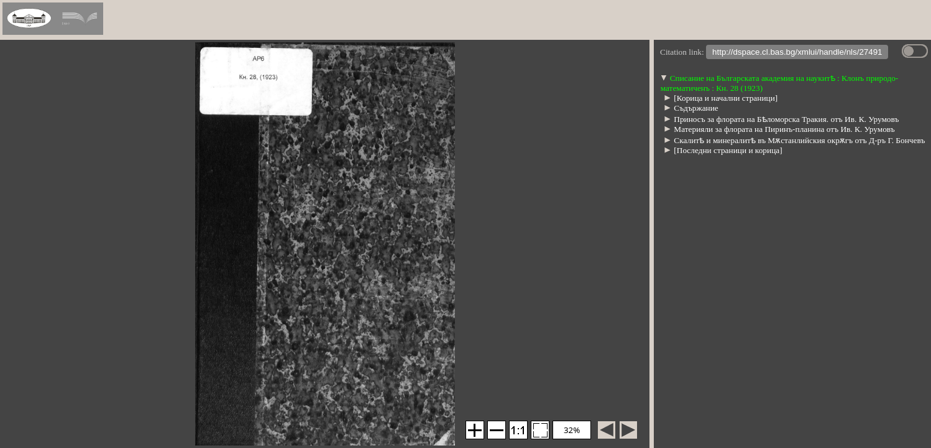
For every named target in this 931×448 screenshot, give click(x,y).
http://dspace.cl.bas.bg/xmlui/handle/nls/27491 (797, 53)
